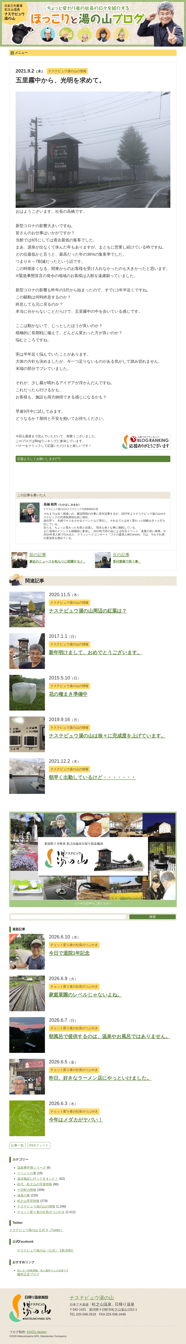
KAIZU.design (36, 1332)
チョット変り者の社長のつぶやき (74, 945)
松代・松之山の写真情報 (34, 1184)
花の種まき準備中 (68, 694)
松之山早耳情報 (28, 1201)
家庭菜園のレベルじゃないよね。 (85, 994)
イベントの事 (26, 1173)
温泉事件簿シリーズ (31, 1167)
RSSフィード (38, 1145)
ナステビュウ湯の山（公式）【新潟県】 (45, 1250)
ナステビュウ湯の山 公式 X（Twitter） (36, 1230)
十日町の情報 (26, 1189)
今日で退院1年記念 (69, 953)
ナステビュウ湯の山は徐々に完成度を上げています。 (107, 735)
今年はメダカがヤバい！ (76, 1119)
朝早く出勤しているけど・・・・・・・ (92, 777)
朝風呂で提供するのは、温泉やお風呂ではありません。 (109, 1036)
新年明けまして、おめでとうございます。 (95, 652)
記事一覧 (17, 1145)
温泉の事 (23, 1195)
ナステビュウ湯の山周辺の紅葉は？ (88, 610)
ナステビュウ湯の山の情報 (67, 71)
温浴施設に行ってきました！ (37, 1178)
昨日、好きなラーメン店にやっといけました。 (100, 1078)
